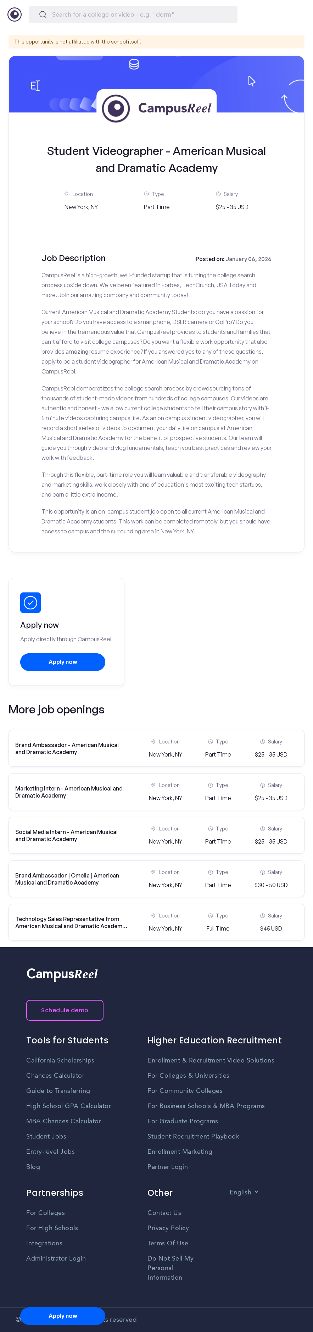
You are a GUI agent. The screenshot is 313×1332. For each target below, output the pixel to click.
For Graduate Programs (182, 1121)
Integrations (44, 1243)
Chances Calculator (55, 1076)
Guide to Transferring (58, 1091)
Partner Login (167, 1167)
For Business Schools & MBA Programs (206, 1106)
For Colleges (45, 1213)
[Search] (133, 14)
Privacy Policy (168, 1228)
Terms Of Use (167, 1243)
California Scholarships (60, 1061)
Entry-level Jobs (50, 1152)
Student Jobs (46, 1137)
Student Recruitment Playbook (193, 1137)
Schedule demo (65, 1010)
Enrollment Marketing (179, 1152)
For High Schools (52, 1228)
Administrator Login (56, 1259)
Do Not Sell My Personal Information (170, 1268)
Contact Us (164, 1213)
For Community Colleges (185, 1091)
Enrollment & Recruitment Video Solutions (210, 1061)
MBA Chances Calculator (63, 1121)
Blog (33, 1167)
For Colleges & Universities (188, 1076)
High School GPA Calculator (68, 1106)
